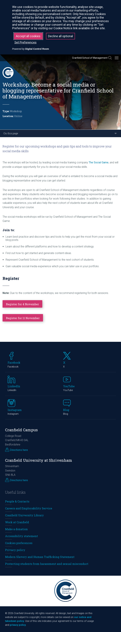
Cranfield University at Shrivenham (38, 460)
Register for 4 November (22, 304)
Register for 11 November (23, 318)
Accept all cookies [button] (28, 36)
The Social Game (98, 162)
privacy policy (18, 625)
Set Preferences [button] (25, 42)
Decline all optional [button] (60, 36)
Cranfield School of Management (89, 57)
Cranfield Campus (21, 429)
